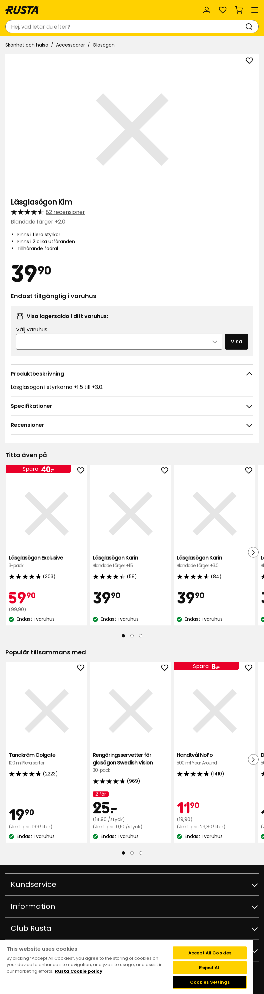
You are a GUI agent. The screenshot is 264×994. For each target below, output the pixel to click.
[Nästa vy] (253, 552)
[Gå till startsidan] (22, 10)
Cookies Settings (210, 982)
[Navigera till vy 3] (140, 635)
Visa (236, 341)
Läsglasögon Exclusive (47, 561)
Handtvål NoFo (215, 758)
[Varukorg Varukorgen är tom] (239, 10)
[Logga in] (207, 10)
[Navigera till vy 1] (123, 635)
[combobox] (125, 26)
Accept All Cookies (209, 953)
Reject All (209, 967)
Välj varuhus (31, 329)
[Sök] (250, 26)
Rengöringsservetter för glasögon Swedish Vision (131, 762)
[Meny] (255, 10)
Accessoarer (70, 45)
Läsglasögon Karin (131, 561)
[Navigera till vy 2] (132, 635)
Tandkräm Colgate (47, 758)
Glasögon (104, 45)
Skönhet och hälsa (26, 45)
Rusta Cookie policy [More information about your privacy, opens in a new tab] (78, 971)
